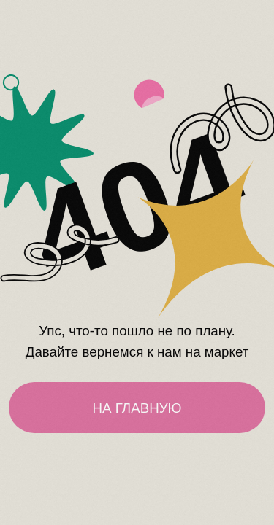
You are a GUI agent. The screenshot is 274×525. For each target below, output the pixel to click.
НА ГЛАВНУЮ (136, 408)
